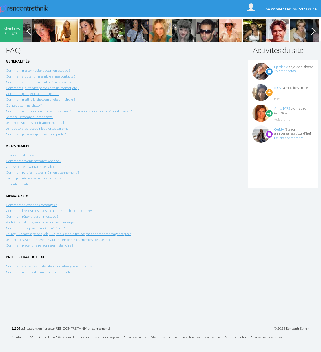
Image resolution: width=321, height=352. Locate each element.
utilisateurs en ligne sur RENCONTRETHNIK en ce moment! (61, 329)
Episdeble (281, 67)
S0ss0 (278, 87)
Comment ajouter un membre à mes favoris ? (39, 82)
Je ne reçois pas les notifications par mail (35, 122)
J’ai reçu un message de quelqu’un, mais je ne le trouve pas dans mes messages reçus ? (68, 234)
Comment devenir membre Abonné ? (33, 161)
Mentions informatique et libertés (175, 337)
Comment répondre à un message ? (32, 216)
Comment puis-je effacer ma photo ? (32, 93)
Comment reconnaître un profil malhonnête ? (39, 272)
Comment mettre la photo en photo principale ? (40, 99)
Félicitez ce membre (289, 137)
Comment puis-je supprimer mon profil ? (36, 134)
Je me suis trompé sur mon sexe (29, 117)
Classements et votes (266, 337)
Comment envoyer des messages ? (31, 205)
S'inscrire (308, 8)
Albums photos (236, 337)
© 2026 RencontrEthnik (291, 328)
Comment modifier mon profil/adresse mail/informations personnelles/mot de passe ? (69, 111)
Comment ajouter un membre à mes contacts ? (40, 76)
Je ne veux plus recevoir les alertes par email (38, 128)
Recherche (212, 337)
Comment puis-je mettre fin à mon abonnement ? (42, 172)
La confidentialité (18, 184)
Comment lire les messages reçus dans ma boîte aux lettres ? (50, 210)
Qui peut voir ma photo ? (24, 105)
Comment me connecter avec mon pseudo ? (38, 70)
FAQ (31, 337)
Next (313, 30)
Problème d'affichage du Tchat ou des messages (40, 222)
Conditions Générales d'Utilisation (64, 337)
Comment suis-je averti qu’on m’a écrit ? (35, 228)
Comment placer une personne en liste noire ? (39, 245)
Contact (17, 337)
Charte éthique (135, 337)
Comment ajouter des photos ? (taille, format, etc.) (42, 88)
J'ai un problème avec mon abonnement (35, 178)
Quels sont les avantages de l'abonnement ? (38, 166)
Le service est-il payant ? (23, 155)
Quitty (279, 129)
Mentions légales (106, 337)
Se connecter (278, 8)
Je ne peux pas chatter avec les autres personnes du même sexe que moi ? (59, 239)
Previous (28, 30)
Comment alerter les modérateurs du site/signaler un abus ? (50, 266)
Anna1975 (282, 108)
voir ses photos (285, 71)
